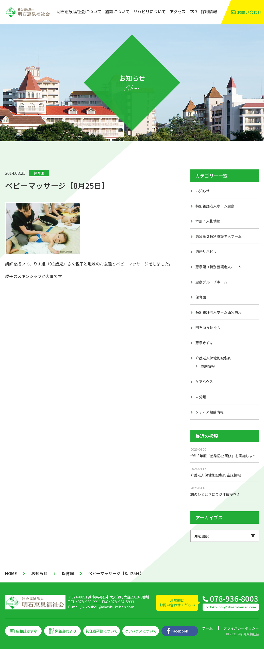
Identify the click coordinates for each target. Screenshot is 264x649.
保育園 (39, 173)
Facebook (179, 631)
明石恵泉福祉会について (79, 11)
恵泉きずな (204, 342)
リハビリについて (149, 11)
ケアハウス (204, 381)
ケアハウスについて (141, 631)
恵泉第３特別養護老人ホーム (218, 266)
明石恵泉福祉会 (207, 327)
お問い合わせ (249, 12)
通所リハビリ (206, 251)
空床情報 (208, 366)
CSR (193, 11)
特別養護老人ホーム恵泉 (215, 206)
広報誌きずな (26, 631)
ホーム (207, 628)
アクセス (178, 11)
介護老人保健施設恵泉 (213, 357)
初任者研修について (102, 631)
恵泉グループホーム (211, 281)
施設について (117, 11)
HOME (11, 573)
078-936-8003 (234, 598)
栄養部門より (65, 631)
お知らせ (202, 190)
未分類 (200, 396)
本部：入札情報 (207, 221)
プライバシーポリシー (241, 628)
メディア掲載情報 (209, 412)
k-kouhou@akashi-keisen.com (108, 606)
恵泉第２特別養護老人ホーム (218, 236)
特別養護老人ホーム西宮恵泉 (218, 312)
